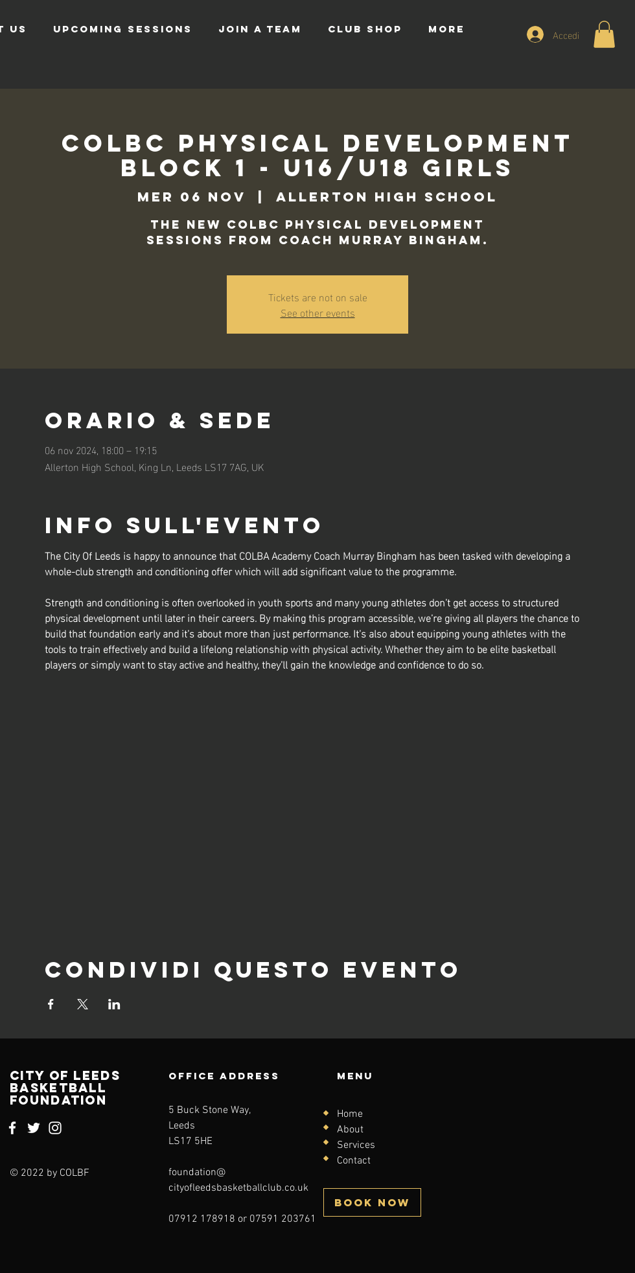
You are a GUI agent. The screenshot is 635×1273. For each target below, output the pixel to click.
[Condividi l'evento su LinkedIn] (114, 1004)
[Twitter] (33, 1127)
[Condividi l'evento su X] (82, 1004)
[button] (604, 34)
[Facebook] (12, 1127)
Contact (354, 1160)
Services (356, 1145)
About (350, 1129)
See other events (318, 312)
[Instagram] (55, 1127)
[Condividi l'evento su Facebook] (51, 1004)
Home (350, 1114)
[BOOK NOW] (372, 1202)
